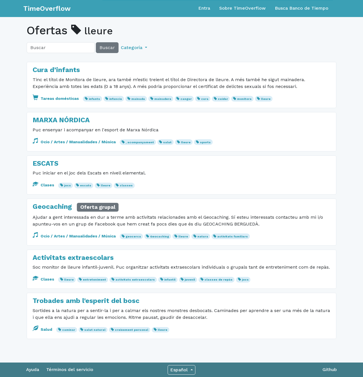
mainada (138, 99)
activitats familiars (232, 236)
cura (204, 99)
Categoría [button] (132, 47)
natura (202, 236)
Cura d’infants (56, 70)
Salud (43, 329)
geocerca (133, 236)
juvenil (190, 279)
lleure (266, 99)
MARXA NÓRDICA (61, 120)
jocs (67, 185)
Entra (204, 8)
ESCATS (45, 163)
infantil (170, 279)
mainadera (162, 99)
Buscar (107, 47)
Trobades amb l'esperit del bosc (86, 301)
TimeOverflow (47, 8)
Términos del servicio (69, 369)
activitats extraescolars (135, 279)
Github (329, 369)
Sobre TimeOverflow (242, 8)
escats (85, 185)
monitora (244, 99)
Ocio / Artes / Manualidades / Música (75, 142)
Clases (44, 185)
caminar (68, 330)
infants (94, 99)
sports (205, 142)
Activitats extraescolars (73, 258)
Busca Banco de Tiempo (301, 8)
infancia (115, 99)
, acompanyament (140, 142)
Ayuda (32, 369)
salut (167, 142)
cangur (186, 99)
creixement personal (131, 330)
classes (126, 185)
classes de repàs (218, 279)
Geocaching (53, 206)
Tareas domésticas (56, 98)
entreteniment (94, 279)
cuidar (223, 99)
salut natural (94, 330)
